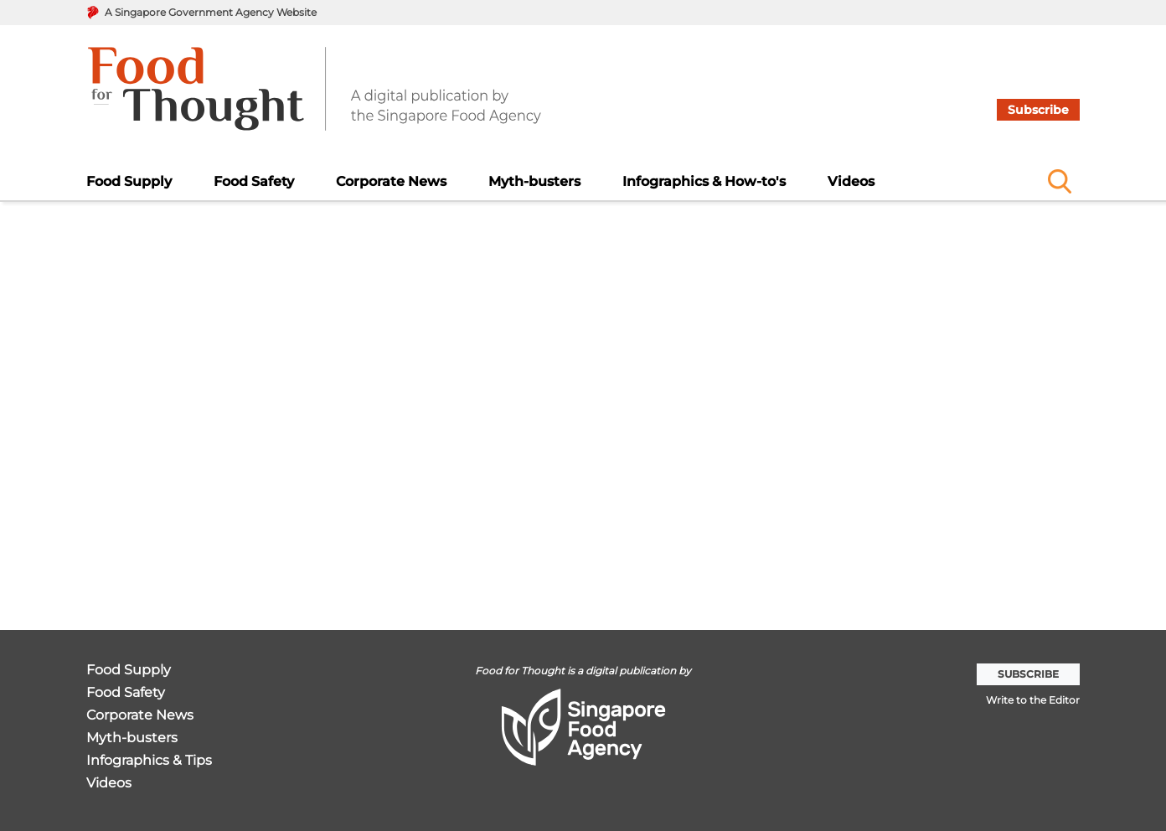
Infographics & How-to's (704, 181)
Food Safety (254, 181)
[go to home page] (314, 99)
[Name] (1060, 181)
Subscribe (1038, 109)
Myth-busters (534, 181)
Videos (851, 181)
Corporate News (391, 181)
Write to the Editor (1033, 700)
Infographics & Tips (149, 761)
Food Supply (129, 181)
